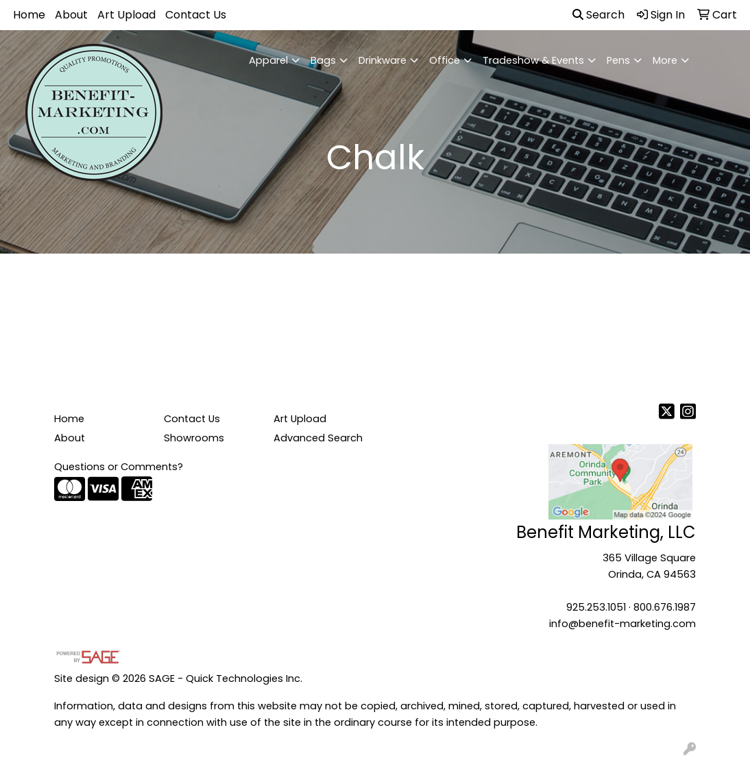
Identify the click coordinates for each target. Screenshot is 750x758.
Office (444, 60)
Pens (618, 60)
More (665, 60)
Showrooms (194, 438)
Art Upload (126, 15)
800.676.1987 (664, 607)
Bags (323, 60)
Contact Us (195, 15)
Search (598, 15)
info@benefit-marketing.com (622, 624)
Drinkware (383, 60)
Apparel (268, 60)
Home (29, 15)
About (71, 15)
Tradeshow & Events (533, 60)
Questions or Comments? (118, 467)
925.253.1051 (596, 607)
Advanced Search (318, 438)
